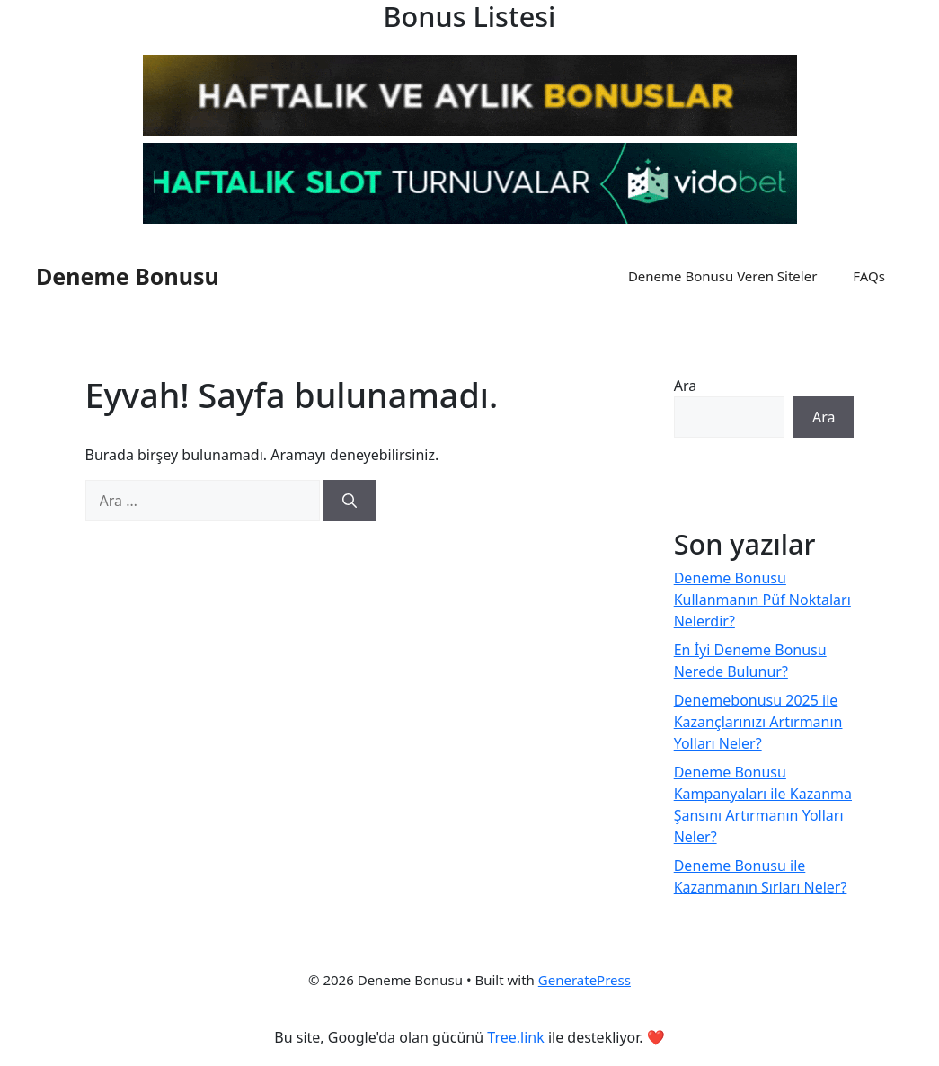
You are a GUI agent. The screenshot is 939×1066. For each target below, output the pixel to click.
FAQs (869, 276)
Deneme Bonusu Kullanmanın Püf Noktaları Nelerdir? (762, 599)
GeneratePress (584, 980)
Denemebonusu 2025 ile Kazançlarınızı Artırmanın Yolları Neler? (758, 721)
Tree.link (515, 1037)
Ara (685, 385)
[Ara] (349, 500)
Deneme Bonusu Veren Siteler (722, 276)
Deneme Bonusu (127, 276)
